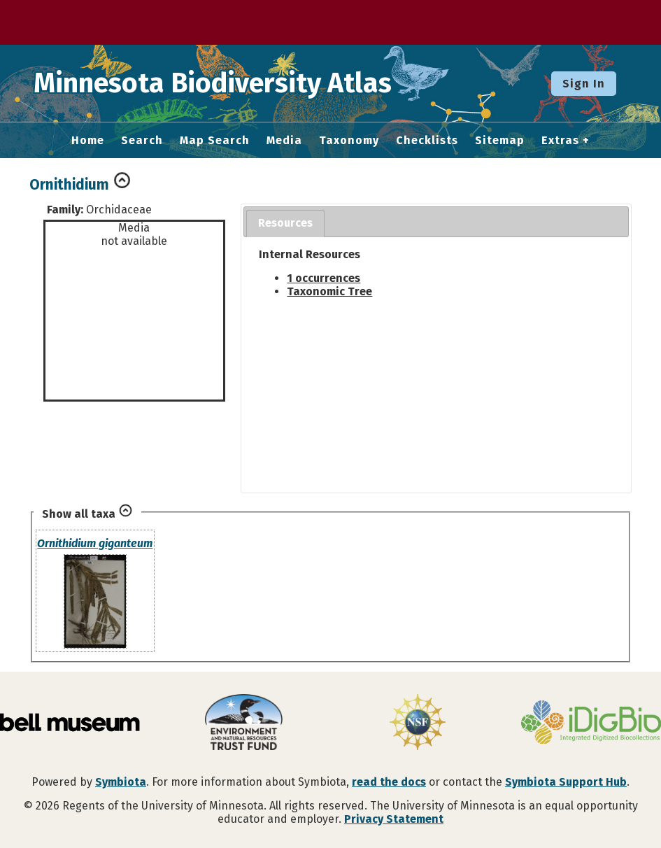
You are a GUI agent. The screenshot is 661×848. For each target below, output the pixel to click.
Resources (285, 222)
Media (284, 140)
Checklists (427, 140)
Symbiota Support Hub (566, 782)
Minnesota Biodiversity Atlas (217, 83)
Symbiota (120, 782)
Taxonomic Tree (329, 291)
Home (87, 140)
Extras (560, 140)
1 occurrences (323, 278)
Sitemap (500, 140)
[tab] (285, 223)
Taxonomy (349, 140)
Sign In (583, 83)
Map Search (215, 140)
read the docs (389, 782)
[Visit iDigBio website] (591, 723)
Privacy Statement (393, 819)
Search (142, 140)
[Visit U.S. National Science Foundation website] (418, 723)
